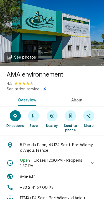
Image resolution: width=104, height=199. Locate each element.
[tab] (26, 99)
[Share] (89, 118)
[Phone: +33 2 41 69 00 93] (52, 187)
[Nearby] (52, 118)
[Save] (33, 118)
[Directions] (15, 118)
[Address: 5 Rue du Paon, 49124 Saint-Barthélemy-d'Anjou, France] (52, 147)
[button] (52, 163)
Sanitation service (23, 89)
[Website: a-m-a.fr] (52, 176)
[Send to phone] (70, 120)
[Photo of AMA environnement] (52, 33)
